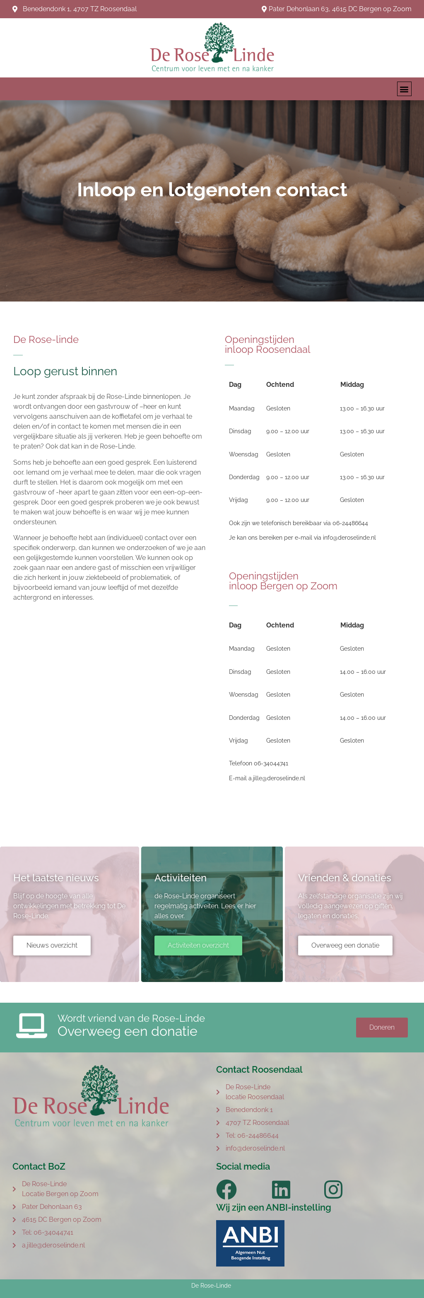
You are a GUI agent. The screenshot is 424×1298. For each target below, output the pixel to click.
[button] (404, 89)
